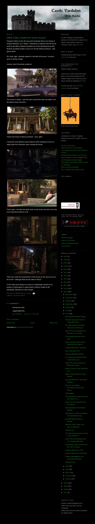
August (68, 307)
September (70, 304)
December (69, 294)
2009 (66, 486)
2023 (66, 256)
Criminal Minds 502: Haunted (75, 348)
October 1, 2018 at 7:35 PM (25, 314)
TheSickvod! (69, 430)
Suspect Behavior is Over (74, 450)
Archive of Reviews (68, 145)
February (69, 476)
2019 (66, 266)
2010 (66, 483)
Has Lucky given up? (72, 351)
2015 (66, 279)
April (67, 469)
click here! (79, 45)
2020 (66, 263)
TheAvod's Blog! (67, 238)
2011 (66, 292)
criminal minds (19, 295)
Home (32, 323)
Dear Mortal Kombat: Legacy (75, 316)
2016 (66, 276)
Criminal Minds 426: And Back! (76, 453)
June (68, 314)
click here (64, 57)
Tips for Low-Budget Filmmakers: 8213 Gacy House (74, 387)
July (67, 310)
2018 (66, 269)
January (69, 479)
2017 (66, 272)
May (67, 466)
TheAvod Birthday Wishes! (74, 354)
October (69, 301)
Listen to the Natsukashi (69, 243)
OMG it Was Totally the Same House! (26, 38)
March (68, 472)
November (69, 298)
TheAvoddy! (69, 393)
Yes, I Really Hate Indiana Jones (72, 169)
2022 (66, 260)
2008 (66, 489)
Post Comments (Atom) (25, 327)
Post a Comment (13, 319)
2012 (66, 288)
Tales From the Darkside (70, 167)
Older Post (53, 323)
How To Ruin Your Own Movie (71, 148)
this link (82, 81)
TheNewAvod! (70, 462)
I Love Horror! (66, 246)
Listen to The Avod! (68, 240)
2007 (66, 492)
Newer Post (11, 323)
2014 (66, 282)
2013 (66, 285)
